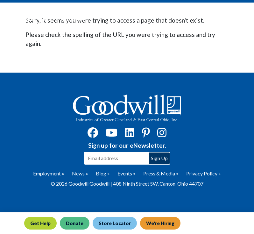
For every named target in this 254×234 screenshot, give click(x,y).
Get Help (40, 223)
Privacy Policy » (203, 173)
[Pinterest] (146, 134)
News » (80, 173)
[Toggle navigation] (239, 16)
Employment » (48, 173)
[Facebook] (93, 134)
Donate (74, 223)
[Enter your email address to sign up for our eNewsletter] (116, 158)
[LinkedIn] (129, 134)
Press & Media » (161, 173)
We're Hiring (160, 223)
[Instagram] (161, 134)
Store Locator (115, 223)
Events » (126, 173)
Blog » (103, 173)
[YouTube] (111, 134)
